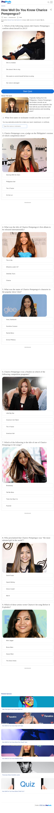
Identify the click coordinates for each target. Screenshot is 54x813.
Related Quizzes (6, 694)
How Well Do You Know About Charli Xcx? (13, 791)
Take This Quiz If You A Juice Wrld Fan (12, 709)
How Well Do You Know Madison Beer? (12, 758)
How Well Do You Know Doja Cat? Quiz (12, 725)
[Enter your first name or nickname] (15, 126)
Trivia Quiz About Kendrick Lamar (11, 775)
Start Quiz (27, 91)
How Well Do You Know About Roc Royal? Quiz (14, 742)
